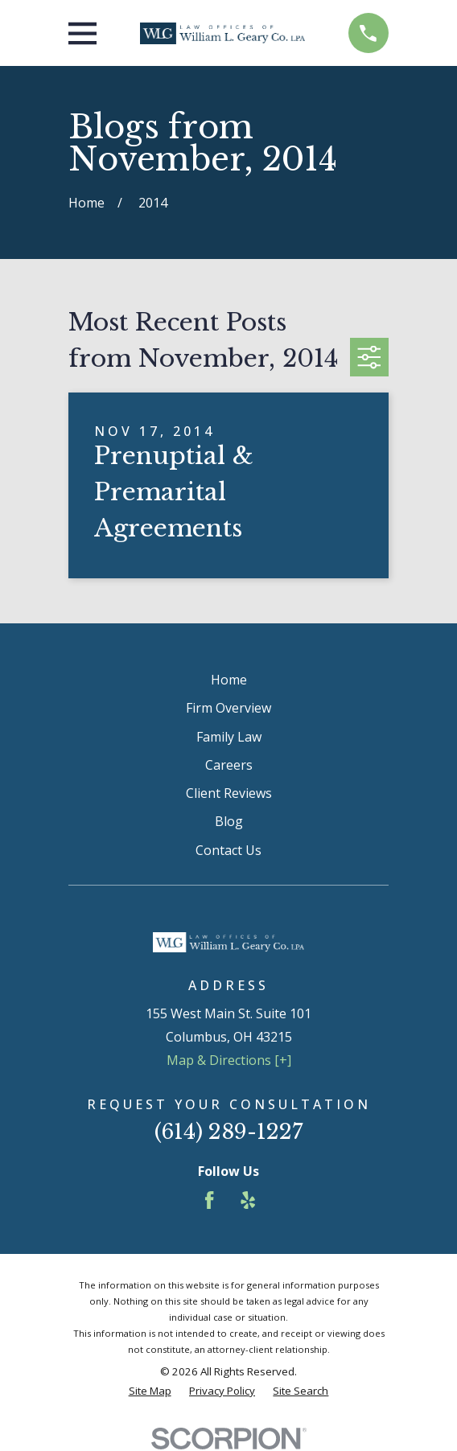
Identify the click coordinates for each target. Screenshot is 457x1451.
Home (229, 680)
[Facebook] (209, 1200)
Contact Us (228, 850)
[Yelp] (248, 1200)
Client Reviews (229, 793)
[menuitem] (150, 1391)
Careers (229, 765)
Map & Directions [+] (229, 1060)
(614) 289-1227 (228, 1132)
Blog (229, 821)
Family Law (228, 737)
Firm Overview (228, 708)
